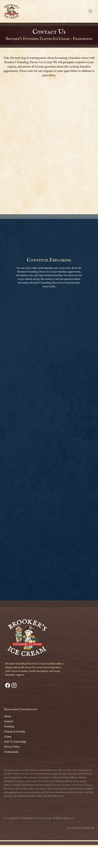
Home (7, 736)
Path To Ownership (15, 742)
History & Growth (14, 731)
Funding (9, 726)
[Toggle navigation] (90, 11)
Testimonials (11, 752)
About (7, 716)
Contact (8, 721)
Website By (88, 828)
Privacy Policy (12, 747)
